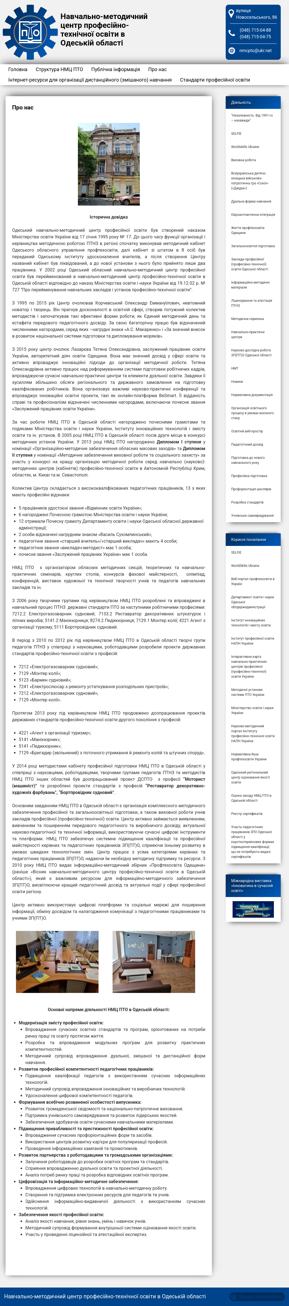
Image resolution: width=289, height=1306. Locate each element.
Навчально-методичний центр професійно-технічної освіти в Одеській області (104, 29)
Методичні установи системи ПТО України (247, 692)
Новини (237, 382)
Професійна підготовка (249, 476)
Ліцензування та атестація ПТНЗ (251, 303)
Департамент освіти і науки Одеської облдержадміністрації (252, 602)
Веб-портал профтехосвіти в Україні (253, 581)
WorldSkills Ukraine (245, 566)
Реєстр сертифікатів (247, 814)
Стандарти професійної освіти (215, 80)
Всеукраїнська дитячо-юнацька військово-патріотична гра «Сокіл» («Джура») (249, 180)
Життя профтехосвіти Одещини (248, 230)
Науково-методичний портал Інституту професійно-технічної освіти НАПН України (253, 733)
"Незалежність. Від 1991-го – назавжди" (252, 118)
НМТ (234, 368)
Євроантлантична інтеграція (253, 215)
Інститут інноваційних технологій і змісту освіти (251, 622)
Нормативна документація (252, 395)
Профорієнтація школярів (251, 489)
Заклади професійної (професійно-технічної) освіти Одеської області (249, 264)
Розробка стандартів (247, 502)
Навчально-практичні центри (248, 334)
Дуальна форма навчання (251, 201)
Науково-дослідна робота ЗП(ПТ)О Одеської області (251, 352)
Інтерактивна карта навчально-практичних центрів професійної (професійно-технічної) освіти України (249, 666)
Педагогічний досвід (247, 444)
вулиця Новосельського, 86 (256, 14)
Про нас (157, 69)
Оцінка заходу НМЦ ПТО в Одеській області (251, 798)
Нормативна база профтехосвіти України (248, 756)
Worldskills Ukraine (245, 147)
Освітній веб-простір (247, 431)
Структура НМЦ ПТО (59, 69)
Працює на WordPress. (261, 1296)
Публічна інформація (115, 69)
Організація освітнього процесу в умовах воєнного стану (252, 413)
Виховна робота (243, 160)
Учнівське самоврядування (252, 516)
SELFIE (236, 134)
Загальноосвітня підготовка (253, 246)
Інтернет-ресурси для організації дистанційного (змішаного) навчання (90, 80)
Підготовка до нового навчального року (248, 460)
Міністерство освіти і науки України (252, 710)
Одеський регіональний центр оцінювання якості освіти (250, 777)
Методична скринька (247, 319)
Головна (18, 69)
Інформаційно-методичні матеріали (250, 285)
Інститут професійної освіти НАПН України (252, 641)
